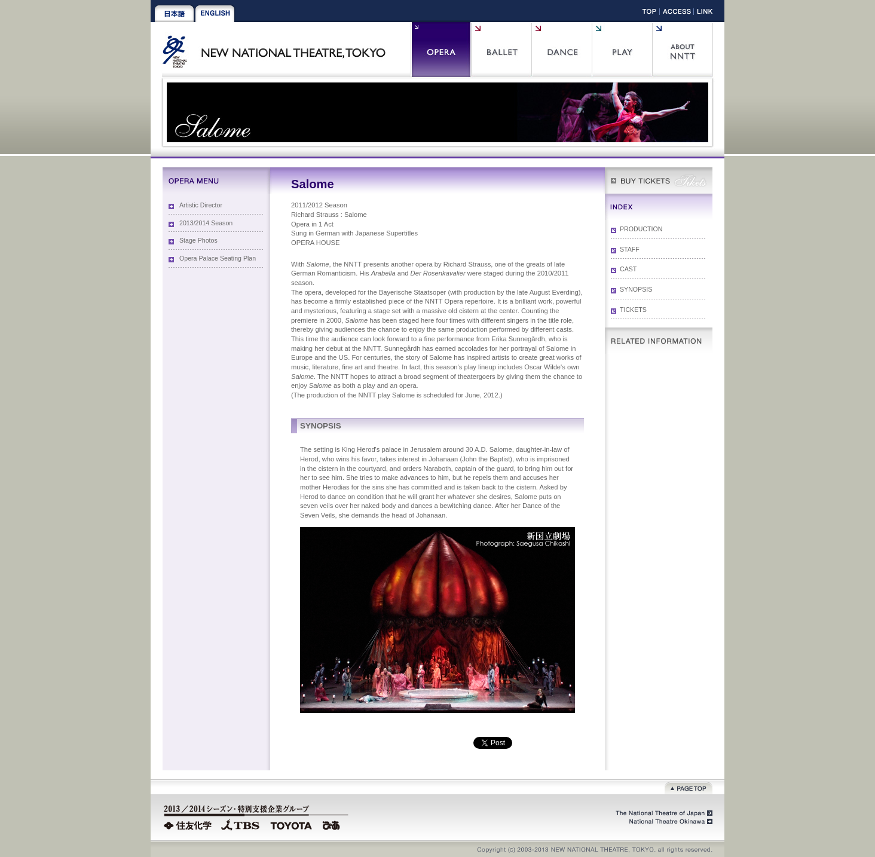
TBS (240, 824)
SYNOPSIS (636, 289)
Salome (403, 395)
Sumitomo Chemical (189, 824)
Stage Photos (198, 240)
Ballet (501, 49)
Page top (688, 786)
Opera (441, 49)
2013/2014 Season (205, 223)
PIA (332, 824)
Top (649, 13)
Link (705, 13)
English (214, 13)
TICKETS (633, 309)
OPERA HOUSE (315, 242)
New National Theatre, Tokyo (278, 49)
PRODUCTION (641, 228)
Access (677, 13)
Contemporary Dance (561, 49)
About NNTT (682, 49)
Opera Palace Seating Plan (217, 258)
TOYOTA (291, 824)
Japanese (174, 13)
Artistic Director (200, 205)
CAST (628, 269)
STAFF (630, 249)
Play (622, 49)
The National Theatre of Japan (663, 813)
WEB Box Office (658, 180)
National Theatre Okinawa (667, 822)
